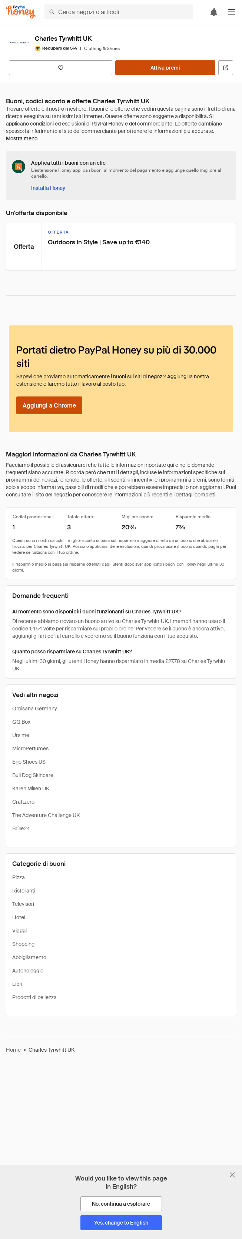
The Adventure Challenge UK (46, 815)
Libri (17, 984)
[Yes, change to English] (121, 1222)
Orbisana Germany (34, 708)
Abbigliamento (29, 957)
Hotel (18, 917)
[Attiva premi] (165, 67)
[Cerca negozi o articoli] (118, 11)
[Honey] (21, 12)
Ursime (20, 735)
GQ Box (21, 722)
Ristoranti (23, 890)
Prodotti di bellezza (34, 997)
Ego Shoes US (29, 762)
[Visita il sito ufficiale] (225, 67)
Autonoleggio (27, 970)
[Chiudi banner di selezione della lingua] (232, 1175)
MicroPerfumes (30, 748)
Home (13, 1050)
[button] (231, 12)
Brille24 (21, 828)
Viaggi (19, 930)
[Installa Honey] (48, 188)
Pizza (18, 877)
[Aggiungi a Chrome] (49, 405)
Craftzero (23, 801)
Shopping (23, 944)
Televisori (23, 904)
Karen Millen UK (30, 788)
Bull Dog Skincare (32, 775)
